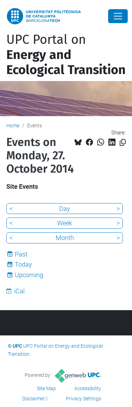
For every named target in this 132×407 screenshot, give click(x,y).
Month (65, 237)
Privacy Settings (83, 398)
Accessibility (87, 388)
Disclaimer (33, 398)
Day (64, 208)
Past (21, 254)
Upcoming (29, 275)
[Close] (118, 16)
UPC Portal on (66, 55)
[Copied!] (123, 143)
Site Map (46, 388)
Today (23, 264)
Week (64, 223)
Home (12, 125)
